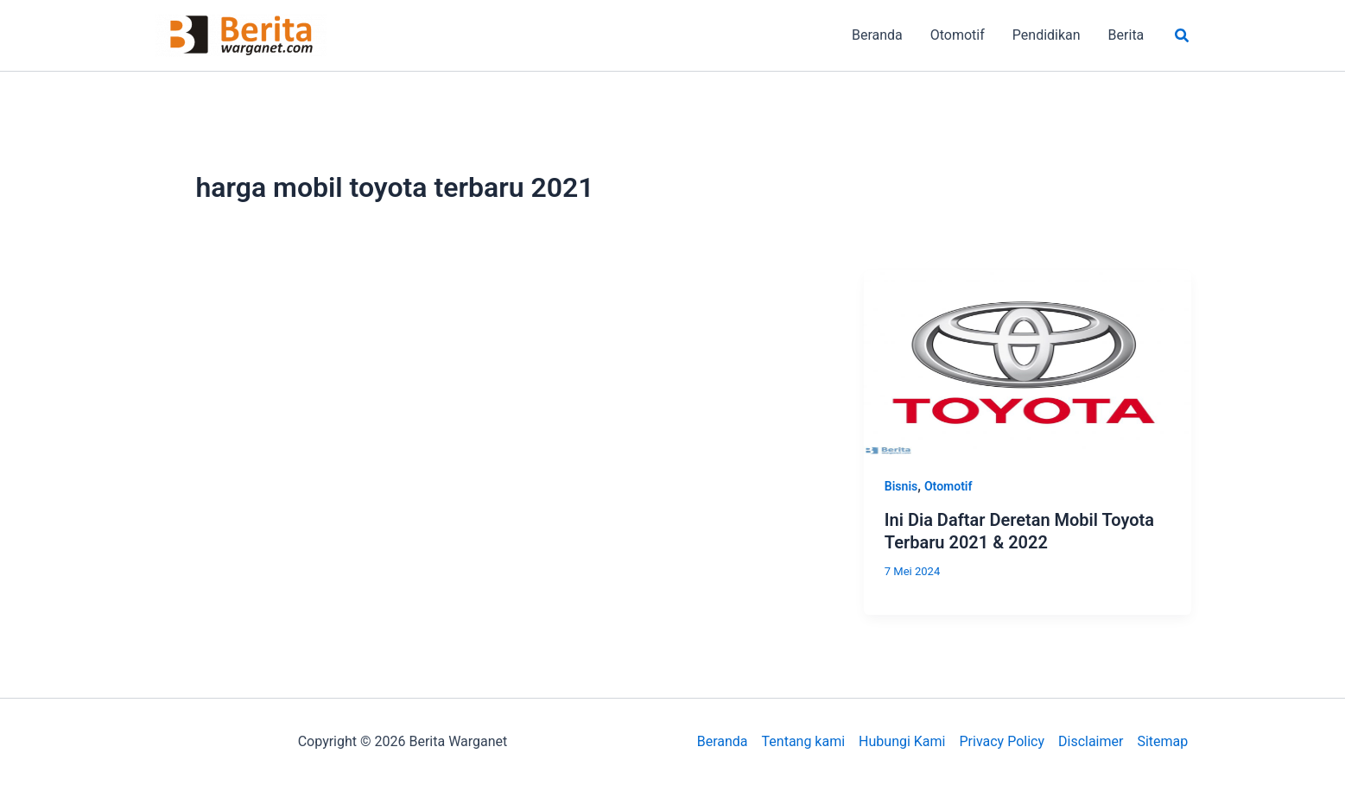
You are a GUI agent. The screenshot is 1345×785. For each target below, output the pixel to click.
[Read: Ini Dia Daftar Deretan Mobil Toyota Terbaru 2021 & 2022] (1027, 361)
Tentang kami (804, 741)
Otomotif (948, 486)
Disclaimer (1090, 741)
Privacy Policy (1002, 741)
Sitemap (1162, 741)
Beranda (722, 741)
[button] (1182, 36)
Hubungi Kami (902, 741)
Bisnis (901, 486)
